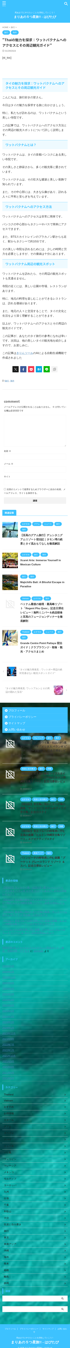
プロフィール (16, 710)
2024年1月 (8, 1028)
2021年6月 (8, 1072)
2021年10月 (9, 1056)
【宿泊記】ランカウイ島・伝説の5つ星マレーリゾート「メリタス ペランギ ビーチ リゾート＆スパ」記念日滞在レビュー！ (34, 890)
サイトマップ (16, 723)
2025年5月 (8, 988)
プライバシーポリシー (22, 716)
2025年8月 (8, 983)
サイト (7, 476)
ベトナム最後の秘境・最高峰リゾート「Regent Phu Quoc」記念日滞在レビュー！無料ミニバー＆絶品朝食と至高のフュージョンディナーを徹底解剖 (42, 612)
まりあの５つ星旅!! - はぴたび (35, 17)
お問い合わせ (16, 729)
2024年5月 (8, 1011)
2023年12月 (9, 1033)
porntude (38, 951)
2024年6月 (8, 1005)
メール (8, 464)
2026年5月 (8, 966)
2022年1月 (8, 1050)
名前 (7, 451)
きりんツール (24, 353)
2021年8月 (8, 1067)
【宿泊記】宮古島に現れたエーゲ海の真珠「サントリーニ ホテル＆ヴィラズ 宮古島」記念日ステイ (43, 808)
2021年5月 (8, 1078)
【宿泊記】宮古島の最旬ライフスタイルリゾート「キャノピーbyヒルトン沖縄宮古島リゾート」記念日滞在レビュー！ (34, 903)
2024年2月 (8, 1022)
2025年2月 (8, 1000)
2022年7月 (8, 1044)
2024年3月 (8, 1016)
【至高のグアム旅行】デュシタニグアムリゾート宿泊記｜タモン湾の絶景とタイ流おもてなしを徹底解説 (41, 539)
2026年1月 (8, 972)
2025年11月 (9, 977)
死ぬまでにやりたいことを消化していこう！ (35, 1333)
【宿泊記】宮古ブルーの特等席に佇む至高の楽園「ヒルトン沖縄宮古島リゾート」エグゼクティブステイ (42, 835)
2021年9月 (8, 1061)
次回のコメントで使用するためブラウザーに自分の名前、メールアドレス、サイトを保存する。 (34, 491)
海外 (12, 381)
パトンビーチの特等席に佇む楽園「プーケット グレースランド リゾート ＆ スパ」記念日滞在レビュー (42, 861)
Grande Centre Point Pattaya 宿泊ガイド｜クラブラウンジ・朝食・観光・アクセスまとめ (41, 647)
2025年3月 (8, 994)
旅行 (7, 381)
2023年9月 (8, 1039)
